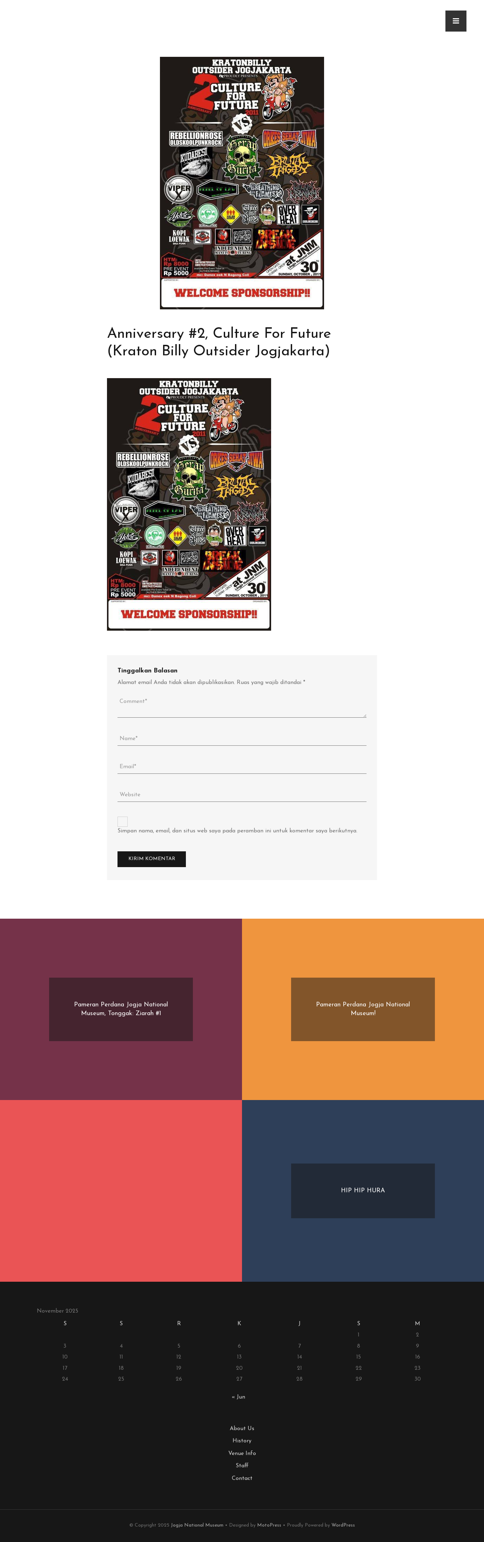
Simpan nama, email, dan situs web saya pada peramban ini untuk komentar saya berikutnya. (237, 831)
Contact (242, 1478)
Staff (242, 1466)
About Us (242, 1429)
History (242, 1441)
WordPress (343, 1525)
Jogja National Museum (197, 1525)
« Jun (238, 1397)
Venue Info (242, 1453)
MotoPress (269, 1525)
